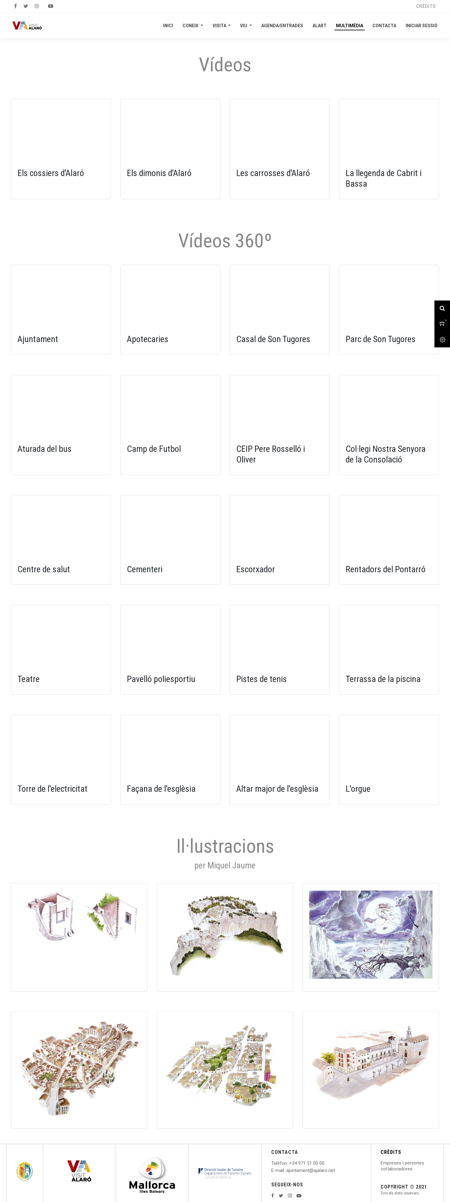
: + (289, 1163)
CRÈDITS (391, 1152)
